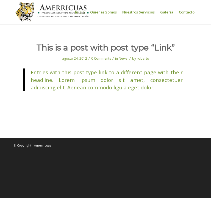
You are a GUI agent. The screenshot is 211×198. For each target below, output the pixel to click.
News (123, 58)
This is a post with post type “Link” (105, 48)
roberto (143, 58)
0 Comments (101, 58)
